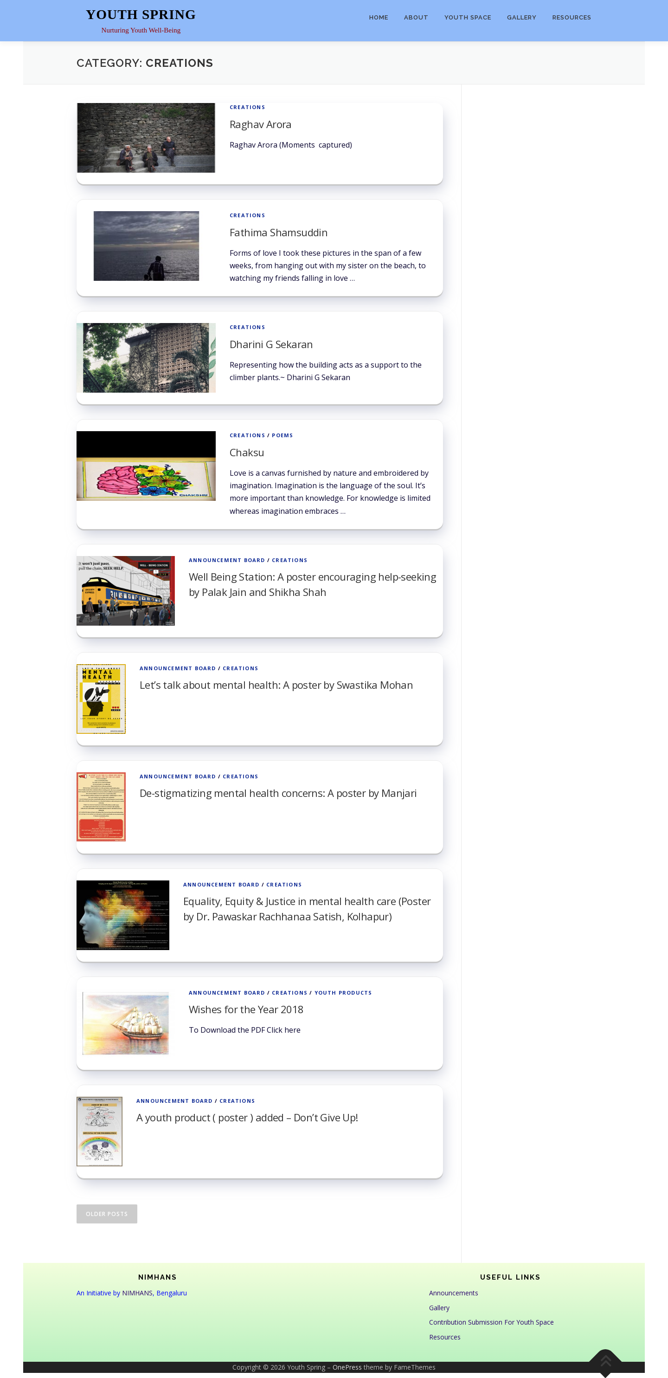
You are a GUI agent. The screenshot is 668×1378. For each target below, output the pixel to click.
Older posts (107, 1214)
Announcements (453, 1292)
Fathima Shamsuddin (279, 232)
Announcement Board (227, 559)
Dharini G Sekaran (271, 344)
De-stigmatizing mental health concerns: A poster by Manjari (278, 793)
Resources (571, 17)
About (416, 17)
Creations (247, 107)
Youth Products (344, 992)
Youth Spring (141, 14)
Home (378, 17)
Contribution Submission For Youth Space (491, 1322)
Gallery (522, 17)
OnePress (347, 1367)
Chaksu (247, 452)
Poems (282, 435)
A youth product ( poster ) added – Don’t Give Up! (247, 1117)
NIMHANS (137, 1292)
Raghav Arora (261, 124)
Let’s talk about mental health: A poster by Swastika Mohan (276, 685)
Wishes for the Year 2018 (246, 1009)
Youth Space (467, 17)
